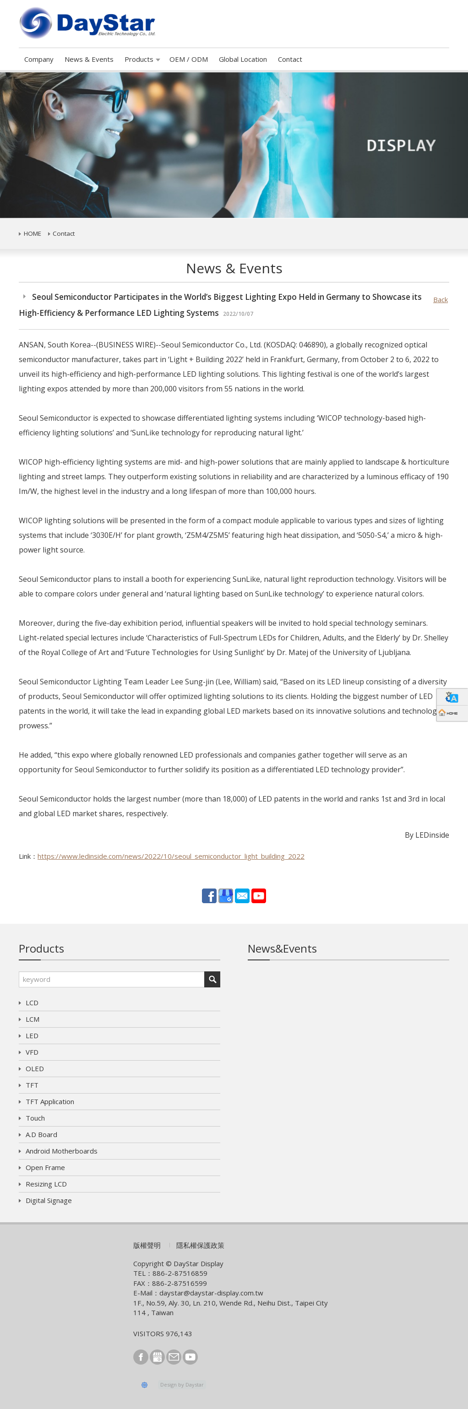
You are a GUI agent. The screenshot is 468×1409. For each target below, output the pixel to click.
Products (139, 59)
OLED (35, 1068)
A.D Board (41, 1134)
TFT (32, 1084)
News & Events (89, 59)
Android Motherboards (62, 1150)
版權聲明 (147, 1245)
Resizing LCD (46, 1183)
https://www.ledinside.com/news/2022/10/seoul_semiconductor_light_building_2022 (171, 856)
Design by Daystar (182, 1384)
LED (32, 1035)
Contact (290, 59)
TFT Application (50, 1101)
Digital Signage (49, 1200)
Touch (35, 1117)
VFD (32, 1052)
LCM (32, 1019)
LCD (32, 1002)
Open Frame (45, 1167)
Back (440, 299)
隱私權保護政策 (200, 1245)
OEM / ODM (188, 59)
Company (39, 59)
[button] (35, 145)
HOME (32, 233)
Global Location (243, 59)
